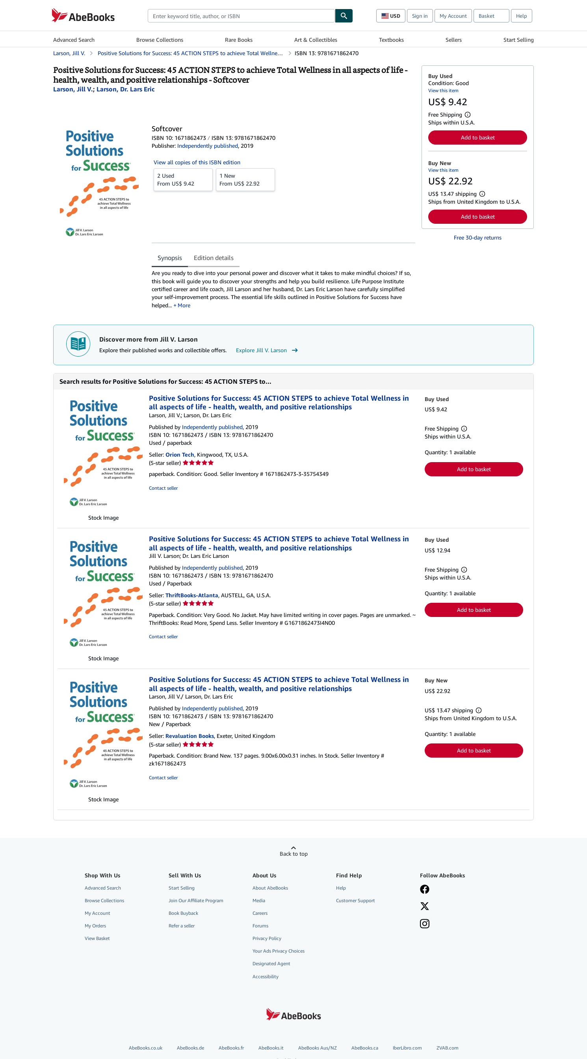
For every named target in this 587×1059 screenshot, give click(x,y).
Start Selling (518, 39)
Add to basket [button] (478, 137)
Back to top (294, 853)
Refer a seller (182, 926)
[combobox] (241, 15)
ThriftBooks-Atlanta (191, 595)
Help (521, 16)
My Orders (95, 926)
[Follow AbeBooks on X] (424, 906)
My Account (453, 16)
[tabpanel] (283, 289)
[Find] (344, 15)
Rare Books (239, 39)
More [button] (184, 305)
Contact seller (163, 488)
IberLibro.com (407, 1048)
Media (259, 900)
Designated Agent (271, 963)
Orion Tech (179, 454)
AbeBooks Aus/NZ (317, 1048)
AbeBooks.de (190, 1048)
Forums (260, 926)
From (183, 179)
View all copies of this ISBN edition (197, 162)
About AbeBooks (270, 888)
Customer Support (355, 900)
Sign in (420, 16)
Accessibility (266, 976)
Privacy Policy (267, 938)
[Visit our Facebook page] (424, 889)
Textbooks (391, 39)
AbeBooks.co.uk (145, 1048)
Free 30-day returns (478, 237)
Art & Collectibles (315, 39)
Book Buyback (183, 913)
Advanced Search (74, 39)
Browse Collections (159, 39)
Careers (260, 913)
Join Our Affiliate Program (196, 900)
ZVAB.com (448, 1048)
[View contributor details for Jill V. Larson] (73, 89)
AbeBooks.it (271, 1048)
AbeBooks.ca (364, 1048)
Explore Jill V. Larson (268, 350)
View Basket (97, 938)
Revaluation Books (189, 735)
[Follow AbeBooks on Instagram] (424, 924)
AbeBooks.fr (231, 1048)
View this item (443, 90)
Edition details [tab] (214, 258)
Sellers (454, 39)
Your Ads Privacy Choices (279, 951)
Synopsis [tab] (170, 258)
